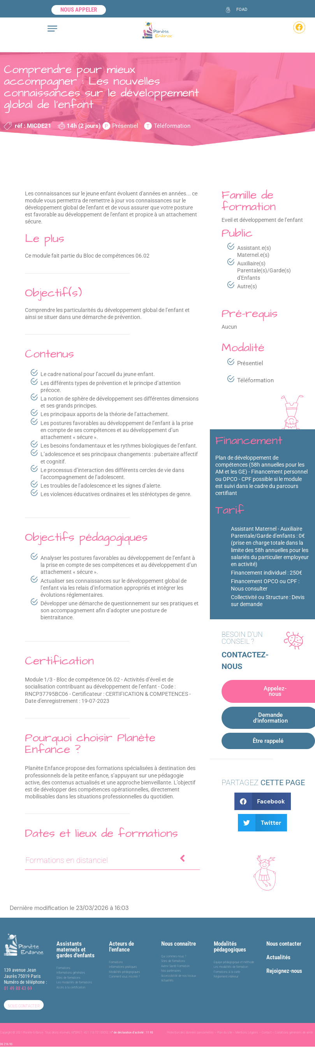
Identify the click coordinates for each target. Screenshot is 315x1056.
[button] (262, 795)
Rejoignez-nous (284, 964)
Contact (266, 1026)
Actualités (278, 951)
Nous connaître (178, 937)
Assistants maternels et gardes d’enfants (75, 943)
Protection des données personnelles (190, 1026)
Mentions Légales (247, 1026)
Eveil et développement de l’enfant (47, 50)
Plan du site (224, 1026)
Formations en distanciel (106, 859)
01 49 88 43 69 (18, 982)
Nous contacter (283, 937)
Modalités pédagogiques (230, 940)
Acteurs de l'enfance (121, 940)
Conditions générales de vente (294, 1026)
